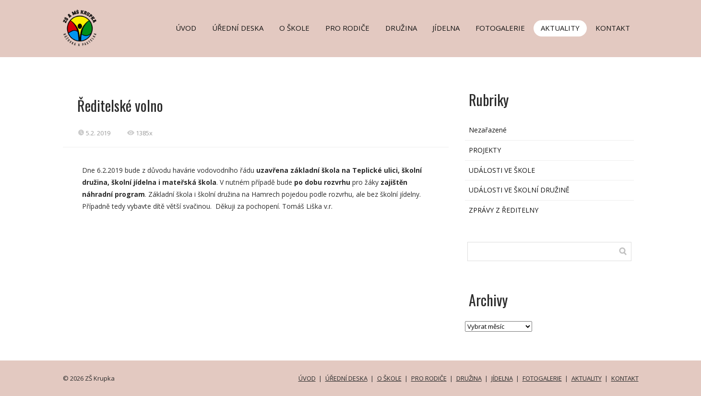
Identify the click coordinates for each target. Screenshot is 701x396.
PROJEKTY (485, 150)
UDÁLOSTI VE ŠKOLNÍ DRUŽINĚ (519, 189)
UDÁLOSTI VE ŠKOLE (502, 170)
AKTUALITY (560, 28)
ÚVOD (186, 28)
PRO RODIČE (347, 28)
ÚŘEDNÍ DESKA (237, 28)
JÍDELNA (446, 28)
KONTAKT (612, 28)
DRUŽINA (401, 28)
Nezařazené (488, 129)
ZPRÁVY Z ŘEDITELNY (503, 210)
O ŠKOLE (294, 28)
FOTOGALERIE (500, 28)
